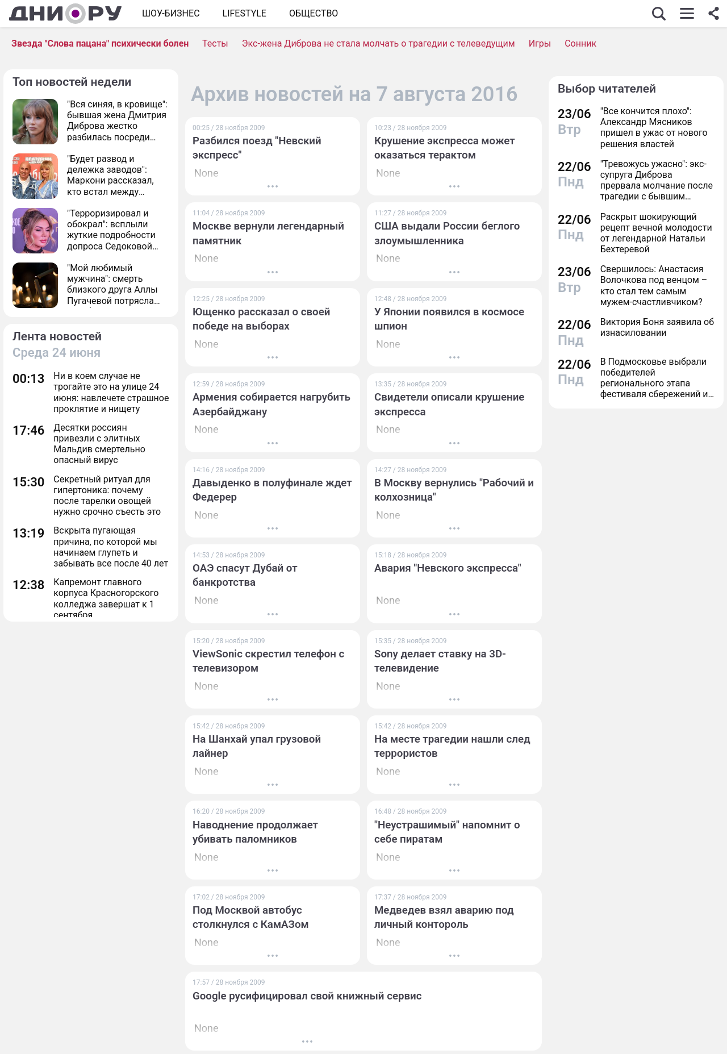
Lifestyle (244, 13)
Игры (540, 43)
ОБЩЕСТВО (313, 13)
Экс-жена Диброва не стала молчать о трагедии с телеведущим (378, 43)
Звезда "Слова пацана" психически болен (100, 43)
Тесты (215, 43)
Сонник (580, 43)
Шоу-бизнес (171, 13)
